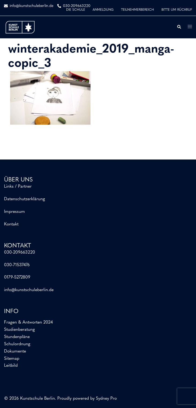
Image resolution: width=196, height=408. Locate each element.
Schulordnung (17, 344)
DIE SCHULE (75, 10)
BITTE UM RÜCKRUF (176, 10)
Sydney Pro (106, 398)
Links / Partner (18, 186)
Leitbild (11, 366)
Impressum (14, 212)
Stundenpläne (17, 337)
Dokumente (15, 351)
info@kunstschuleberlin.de (29, 290)
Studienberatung (19, 330)
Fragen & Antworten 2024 (28, 322)
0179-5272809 (17, 277)
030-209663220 (19, 252)
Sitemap (11, 359)
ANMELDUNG (103, 10)
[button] (179, 27)
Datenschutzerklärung (24, 199)
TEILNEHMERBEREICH (137, 10)
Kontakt (11, 224)
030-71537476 (17, 265)
